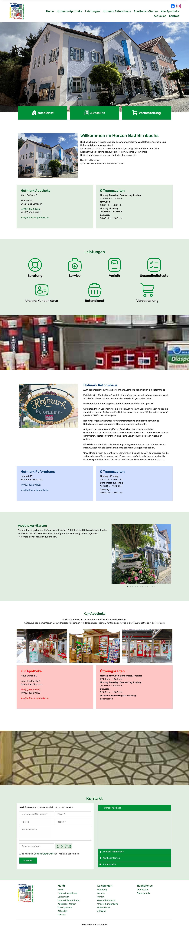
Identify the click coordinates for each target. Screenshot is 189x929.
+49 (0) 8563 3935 (30, 209)
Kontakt (174, 16)
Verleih (100, 896)
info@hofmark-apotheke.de (35, 217)
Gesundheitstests (106, 900)
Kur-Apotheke (170, 11)
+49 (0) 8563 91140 (30, 689)
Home (50, 11)
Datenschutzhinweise (44, 853)
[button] (114, 554)
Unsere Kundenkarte (107, 904)
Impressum (142, 889)
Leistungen (92, 11)
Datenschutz (143, 893)
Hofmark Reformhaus (117, 11)
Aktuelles (160, 16)
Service (101, 893)
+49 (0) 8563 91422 (31, 485)
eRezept (101, 911)
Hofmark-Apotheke (69, 11)
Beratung (102, 889)
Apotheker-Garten (146, 11)
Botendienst (103, 907)
